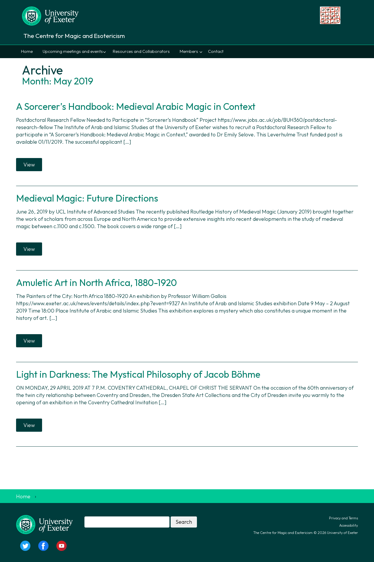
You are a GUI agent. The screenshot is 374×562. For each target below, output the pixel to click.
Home (27, 51)
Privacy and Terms (343, 518)
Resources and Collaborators (141, 51)
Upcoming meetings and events (73, 51)
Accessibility (348, 525)
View (29, 164)
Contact (216, 51)
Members (189, 51)
